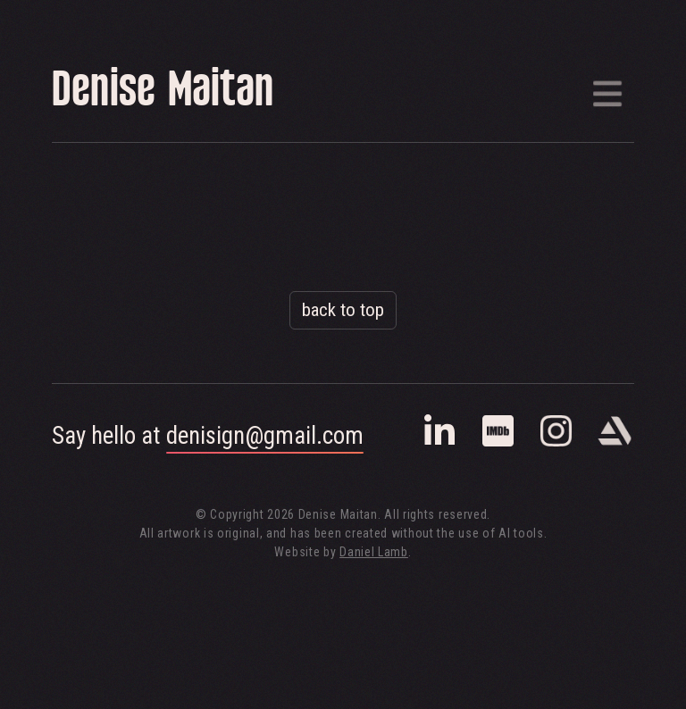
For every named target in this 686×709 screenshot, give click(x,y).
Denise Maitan (162, 93)
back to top (343, 310)
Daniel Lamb (373, 552)
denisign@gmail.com (265, 435)
